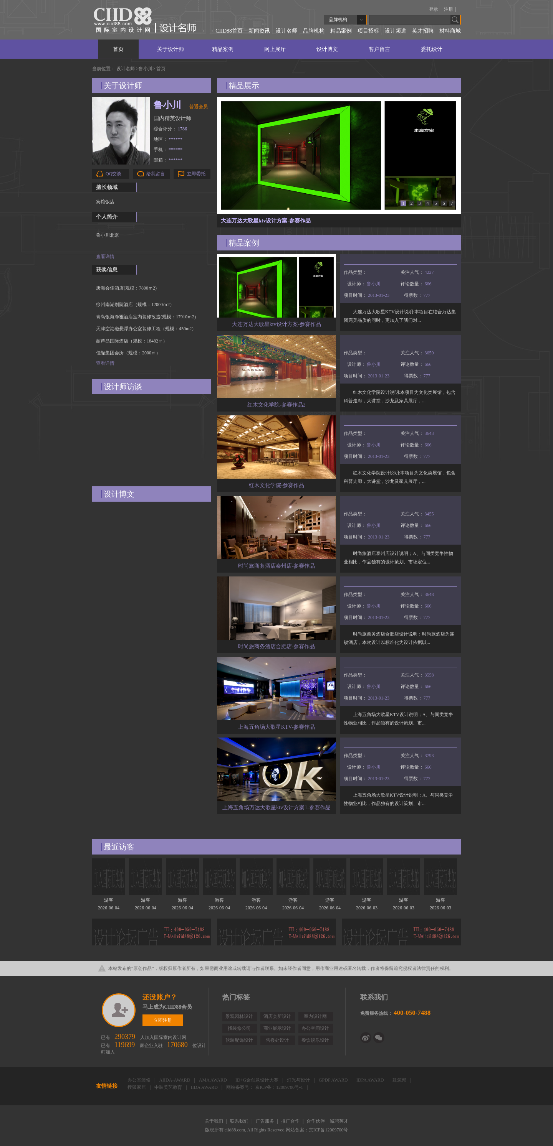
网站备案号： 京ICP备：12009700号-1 (265, 1087)
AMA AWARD (213, 1080)
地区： (168, 139)
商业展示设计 (277, 1028)
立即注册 (119, 1010)
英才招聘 (423, 31)
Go (455, 20)
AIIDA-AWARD (175, 1080)
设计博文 (327, 49)
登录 (434, 9)
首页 (118, 49)
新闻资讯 (259, 31)
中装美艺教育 (168, 1087)
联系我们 (240, 1121)
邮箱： (168, 160)
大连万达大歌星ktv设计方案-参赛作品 (266, 221)
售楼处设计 (277, 1040)
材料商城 (450, 31)
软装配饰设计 (239, 1040)
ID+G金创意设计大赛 (257, 1080)
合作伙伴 (316, 1121)
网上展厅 (275, 49)
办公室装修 (139, 1080)
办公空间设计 (315, 1028)
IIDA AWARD (205, 1087)
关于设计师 (170, 49)
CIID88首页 (229, 31)
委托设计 (431, 49)
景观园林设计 (239, 1016)
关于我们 (214, 1121)
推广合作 (291, 1121)
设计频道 (395, 31)
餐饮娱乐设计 (315, 1040)
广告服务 (265, 1121)
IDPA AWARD (370, 1080)
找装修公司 (239, 1028)
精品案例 (341, 31)
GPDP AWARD (334, 1080)
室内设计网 (315, 1016)
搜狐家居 (137, 1087)
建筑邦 (399, 1080)
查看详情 (105, 256)
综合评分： (170, 129)
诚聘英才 (339, 1121)
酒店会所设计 (277, 1016)
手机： (168, 149)
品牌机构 (314, 31)
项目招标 (368, 31)
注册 (449, 9)
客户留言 (379, 49)
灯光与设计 (299, 1080)
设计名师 (286, 31)
